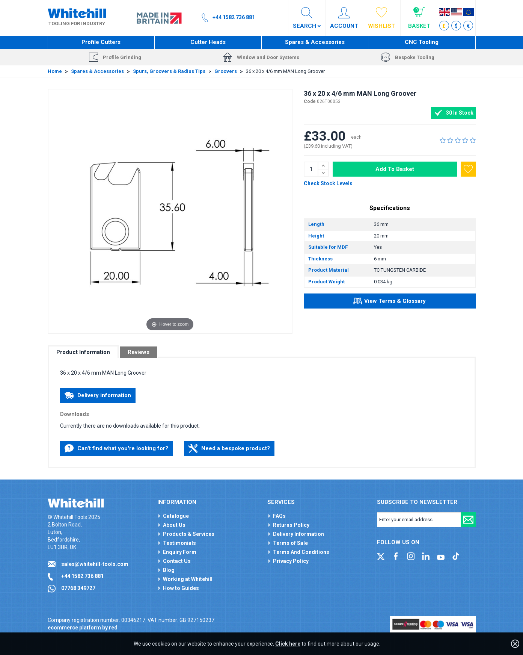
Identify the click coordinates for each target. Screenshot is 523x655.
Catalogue (176, 516)
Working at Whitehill (188, 579)
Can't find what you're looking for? (116, 448)
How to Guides (181, 588)
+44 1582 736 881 (82, 576)
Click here (287, 644)
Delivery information (98, 395)
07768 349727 (78, 588)
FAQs (279, 516)
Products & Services (188, 534)
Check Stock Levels (328, 183)
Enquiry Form (179, 552)
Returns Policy (291, 525)
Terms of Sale (290, 543)
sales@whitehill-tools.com (94, 564)
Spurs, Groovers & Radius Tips (169, 71)
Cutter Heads (208, 42)
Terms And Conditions (301, 552)
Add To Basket (394, 169)
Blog (169, 570)
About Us (174, 525)
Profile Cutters (101, 42)
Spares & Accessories (315, 42)
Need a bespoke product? (229, 448)
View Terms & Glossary (389, 302)
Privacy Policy (291, 561)
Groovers (225, 71)
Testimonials (179, 543)
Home (55, 71)
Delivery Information (298, 534)
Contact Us (177, 561)
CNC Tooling (422, 42)
